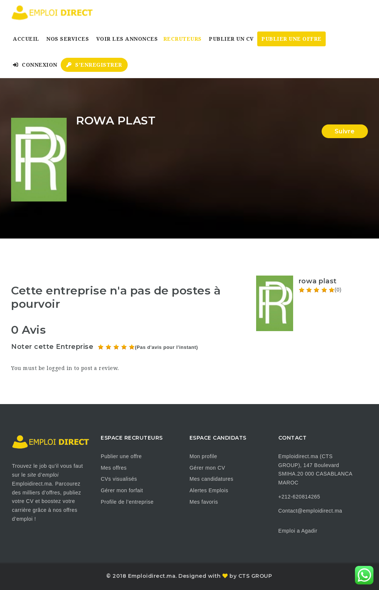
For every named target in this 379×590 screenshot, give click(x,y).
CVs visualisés (119, 479)
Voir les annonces (127, 39)
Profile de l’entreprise (127, 502)
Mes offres (114, 468)
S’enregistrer (94, 65)
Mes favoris (204, 502)
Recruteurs (182, 39)
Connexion (35, 65)
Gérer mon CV (207, 468)
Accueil (26, 39)
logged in (60, 368)
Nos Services (67, 39)
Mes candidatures (212, 479)
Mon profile (203, 456)
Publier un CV (231, 39)
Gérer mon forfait (122, 490)
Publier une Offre (291, 39)
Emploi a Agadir (298, 531)
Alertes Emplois (209, 490)
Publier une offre (121, 456)
